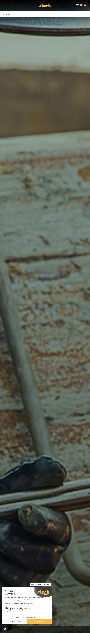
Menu (6, 14)
